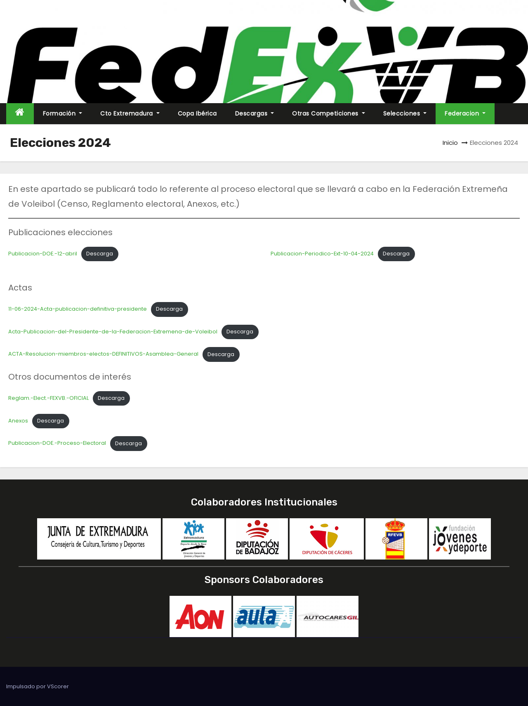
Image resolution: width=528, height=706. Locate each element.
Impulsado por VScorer (37, 686)
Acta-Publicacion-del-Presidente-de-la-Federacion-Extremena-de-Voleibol (112, 331)
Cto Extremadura (130, 113)
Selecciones (405, 113)
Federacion (465, 113)
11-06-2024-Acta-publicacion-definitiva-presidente (77, 308)
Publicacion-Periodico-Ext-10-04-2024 (322, 253)
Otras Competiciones (328, 113)
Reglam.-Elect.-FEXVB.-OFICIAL (48, 397)
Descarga (99, 253)
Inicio (450, 142)
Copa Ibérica (197, 113)
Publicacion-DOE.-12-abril (42, 253)
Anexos (18, 420)
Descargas (254, 113)
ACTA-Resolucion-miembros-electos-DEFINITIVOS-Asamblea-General (103, 354)
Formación (62, 113)
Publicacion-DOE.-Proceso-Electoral (57, 443)
